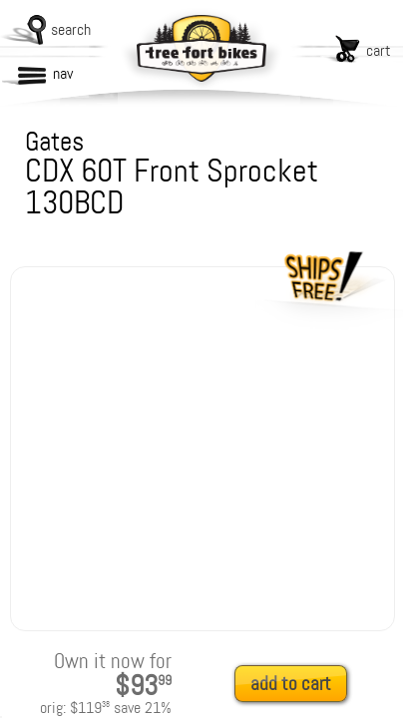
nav (63, 73)
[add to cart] (296, 684)
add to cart (290, 683)
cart (378, 50)
